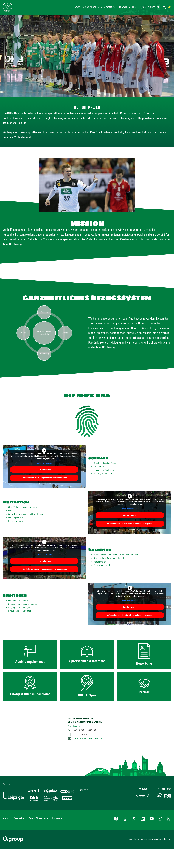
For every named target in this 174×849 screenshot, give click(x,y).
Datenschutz (20, 818)
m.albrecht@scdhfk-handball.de (88, 738)
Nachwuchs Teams (91, 7)
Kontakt (6, 818)
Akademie (109, 7)
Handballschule (126, 7)
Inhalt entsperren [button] (44, 469)
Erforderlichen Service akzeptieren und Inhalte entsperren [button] (44, 478)
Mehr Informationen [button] (44, 463)
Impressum (57, 818)
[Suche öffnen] (164, 7)
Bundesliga (153, 7)
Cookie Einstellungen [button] (39, 818)
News (77, 7)
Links (141, 7)
